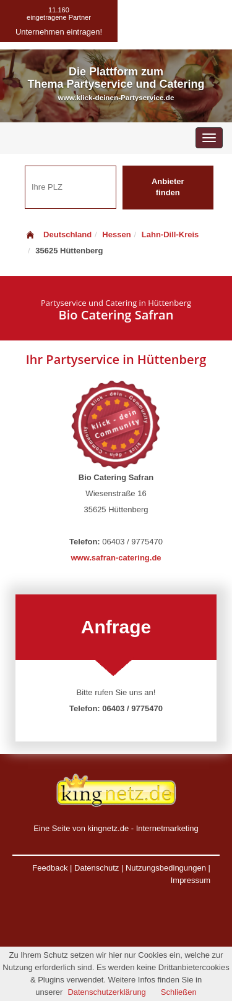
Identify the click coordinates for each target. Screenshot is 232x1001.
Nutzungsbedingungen (166, 867)
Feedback (49, 867)
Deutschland (58, 234)
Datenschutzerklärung (106, 992)
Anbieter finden (168, 187)
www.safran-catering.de (116, 557)
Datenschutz (96, 867)
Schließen (179, 992)
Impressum (190, 880)
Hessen (116, 234)
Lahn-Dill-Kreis (170, 234)
